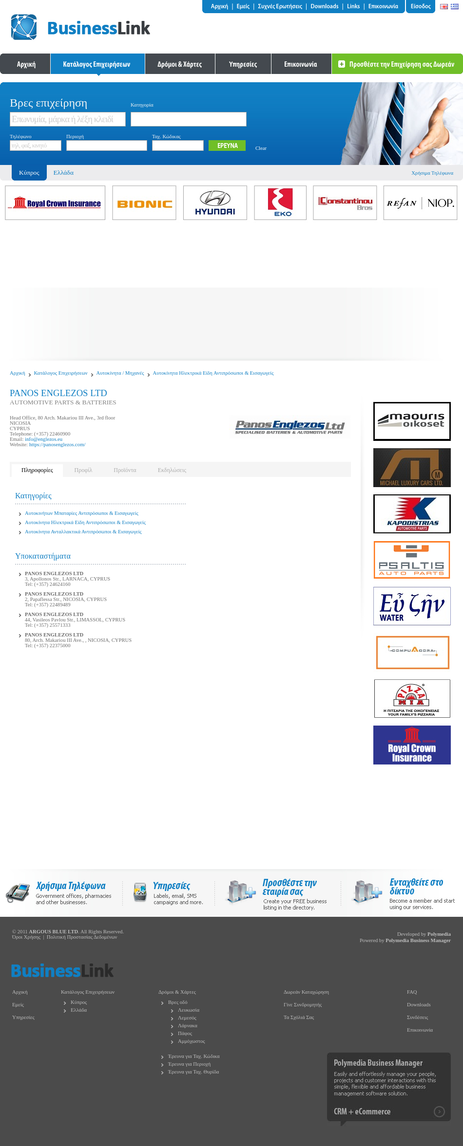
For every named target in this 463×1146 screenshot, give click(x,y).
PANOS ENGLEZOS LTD (54, 573)
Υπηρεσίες (23, 1017)
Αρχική (17, 373)
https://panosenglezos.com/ (57, 444)
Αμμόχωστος (191, 1041)
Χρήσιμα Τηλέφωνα (432, 173)
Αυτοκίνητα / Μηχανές (120, 373)
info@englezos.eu (43, 439)
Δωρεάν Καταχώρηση (306, 992)
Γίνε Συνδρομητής (303, 1004)
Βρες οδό (177, 1002)
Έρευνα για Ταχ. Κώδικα (194, 1056)
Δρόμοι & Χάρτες (177, 992)
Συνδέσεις (417, 1017)
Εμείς (18, 1004)
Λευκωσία (188, 1010)
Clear (261, 148)
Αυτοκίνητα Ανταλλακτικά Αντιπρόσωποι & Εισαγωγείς (83, 531)
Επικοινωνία (420, 1030)
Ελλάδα (64, 172)
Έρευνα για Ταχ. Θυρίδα (193, 1071)
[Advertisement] (231, 292)
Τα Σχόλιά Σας (299, 1017)
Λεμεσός (187, 1017)
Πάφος (185, 1033)
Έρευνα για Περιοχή (189, 1064)
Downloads (419, 1004)
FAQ (412, 992)
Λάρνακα (187, 1025)
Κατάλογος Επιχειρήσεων (61, 373)
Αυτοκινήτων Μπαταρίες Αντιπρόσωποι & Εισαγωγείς (81, 513)
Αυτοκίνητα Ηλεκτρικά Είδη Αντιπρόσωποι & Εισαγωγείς (213, 373)
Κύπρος (79, 1002)
